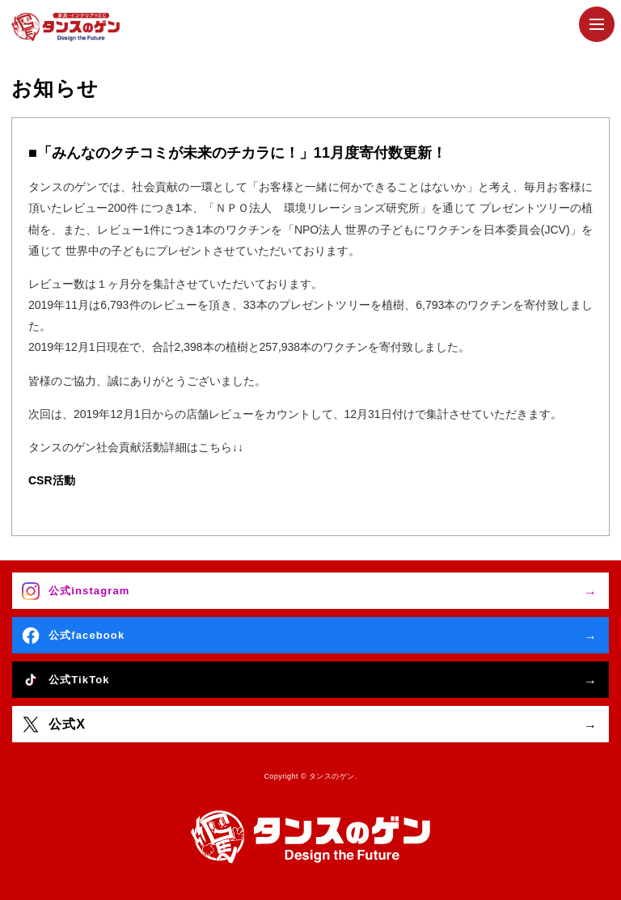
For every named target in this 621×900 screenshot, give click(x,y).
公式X (67, 724)
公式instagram (89, 591)
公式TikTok (79, 680)
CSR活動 (51, 480)
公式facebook (87, 635)
